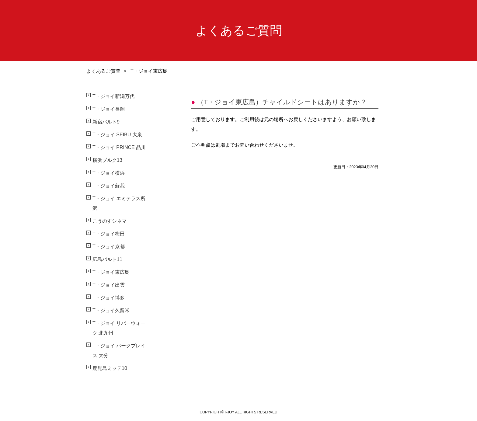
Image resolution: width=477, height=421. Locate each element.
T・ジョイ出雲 (108, 284)
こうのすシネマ (109, 221)
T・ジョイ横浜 (108, 173)
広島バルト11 (107, 259)
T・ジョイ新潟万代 (113, 96)
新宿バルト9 (106, 121)
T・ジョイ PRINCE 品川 (119, 147)
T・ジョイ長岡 (108, 109)
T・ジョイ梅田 (108, 233)
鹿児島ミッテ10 (109, 368)
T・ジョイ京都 (108, 246)
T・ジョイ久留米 (111, 310)
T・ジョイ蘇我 (108, 185)
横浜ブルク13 (107, 160)
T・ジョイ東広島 (111, 272)
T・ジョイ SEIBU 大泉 (117, 134)
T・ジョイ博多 (108, 297)
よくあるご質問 (103, 71)
